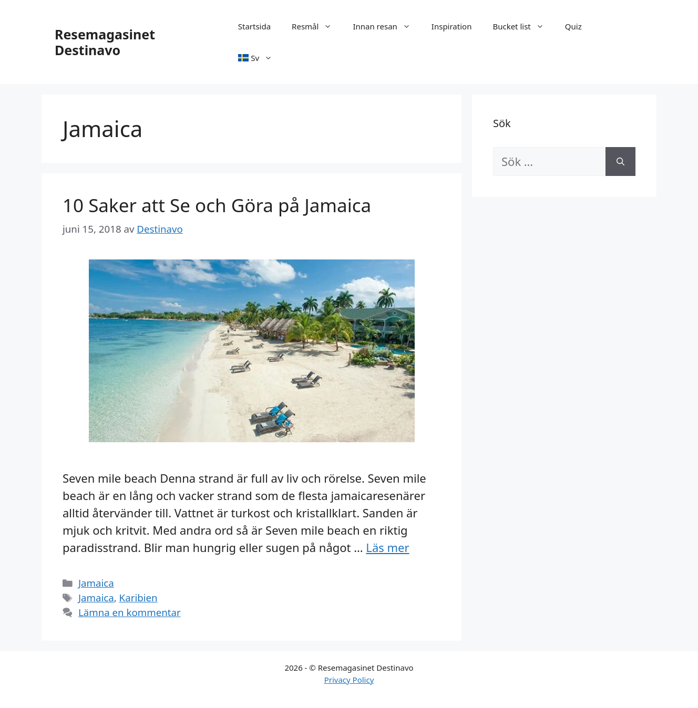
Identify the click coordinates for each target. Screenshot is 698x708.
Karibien (138, 597)
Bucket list (523, 26)
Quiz (573, 26)
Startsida (254, 26)
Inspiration (452, 26)
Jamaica (96, 582)
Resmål (317, 26)
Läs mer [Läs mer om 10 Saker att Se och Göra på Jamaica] (387, 547)
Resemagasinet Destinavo (105, 42)
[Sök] (620, 161)
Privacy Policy (349, 679)
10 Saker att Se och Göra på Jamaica (217, 205)
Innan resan (386, 26)
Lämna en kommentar (129, 612)
